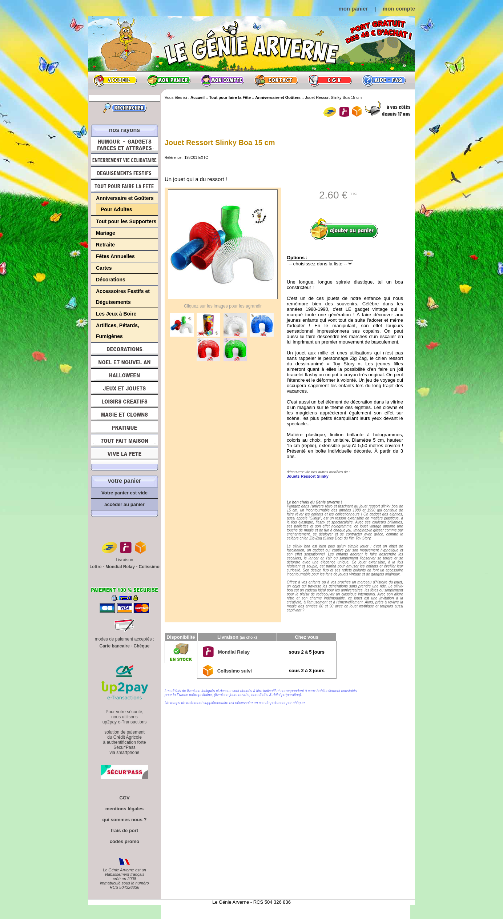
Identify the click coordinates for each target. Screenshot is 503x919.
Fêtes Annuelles (115, 256)
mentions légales (124, 808)
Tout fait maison (124, 440)
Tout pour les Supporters (126, 221)
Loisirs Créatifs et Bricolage (124, 401)
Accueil (115, 80)
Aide (384, 80)
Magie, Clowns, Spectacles (124, 414)
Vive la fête (124, 456)
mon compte (399, 8)
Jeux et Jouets (124, 388)
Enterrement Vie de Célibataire (124, 160)
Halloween (124, 375)
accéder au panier (124, 504)
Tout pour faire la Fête (124, 186)
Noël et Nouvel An (124, 362)
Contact (276, 80)
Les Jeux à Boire (116, 314)
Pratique (124, 427)
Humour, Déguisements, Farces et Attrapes (124, 145)
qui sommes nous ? (124, 819)
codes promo (125, 841)
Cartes (104, 268)
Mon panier (168, 80)
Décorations (110, 279)
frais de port (124, 830)
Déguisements (124, 173)
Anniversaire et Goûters (125, 198)
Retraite (105, 245)
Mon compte (222, 80)
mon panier (353, 8)
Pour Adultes (116, 209)
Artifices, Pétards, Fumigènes (117, 330)
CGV (330, 80)
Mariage (105, 233)
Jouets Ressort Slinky (308, 476)
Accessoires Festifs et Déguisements (123, 296)
